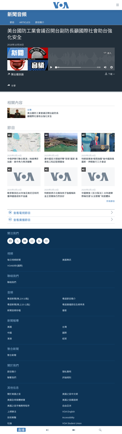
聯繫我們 (11, 377)
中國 (9, 333)
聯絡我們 (11, 282)
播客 (64, 310)
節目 (12, 22)
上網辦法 (11, 411)
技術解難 (11, 417)
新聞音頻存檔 (14, 310)
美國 (9, 327)
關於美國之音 (14, 394)
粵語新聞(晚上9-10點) (18, 298)
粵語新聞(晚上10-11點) (18, 304)
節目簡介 (39, 22)
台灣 (29, 110)
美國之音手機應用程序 (18, 405)
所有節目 (110, 201)
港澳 (9, 338)
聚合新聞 (11, 355)
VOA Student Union (71, 423)
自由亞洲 (66, 405)
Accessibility (68, 417)
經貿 (64, 338)
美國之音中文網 (70, 394)
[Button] (11, 86)
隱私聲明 (66, 371)
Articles (24, 22)
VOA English (68, 411)
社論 (9, 423)
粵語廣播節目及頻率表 (73, 304)
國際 (64, 333)
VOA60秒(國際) (15, 265)
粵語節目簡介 (69, 298)
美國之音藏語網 (70, 400)
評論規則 (66, 377)
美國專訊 (66, 260)
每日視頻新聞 (14, 260)
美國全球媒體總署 (16, 400)
